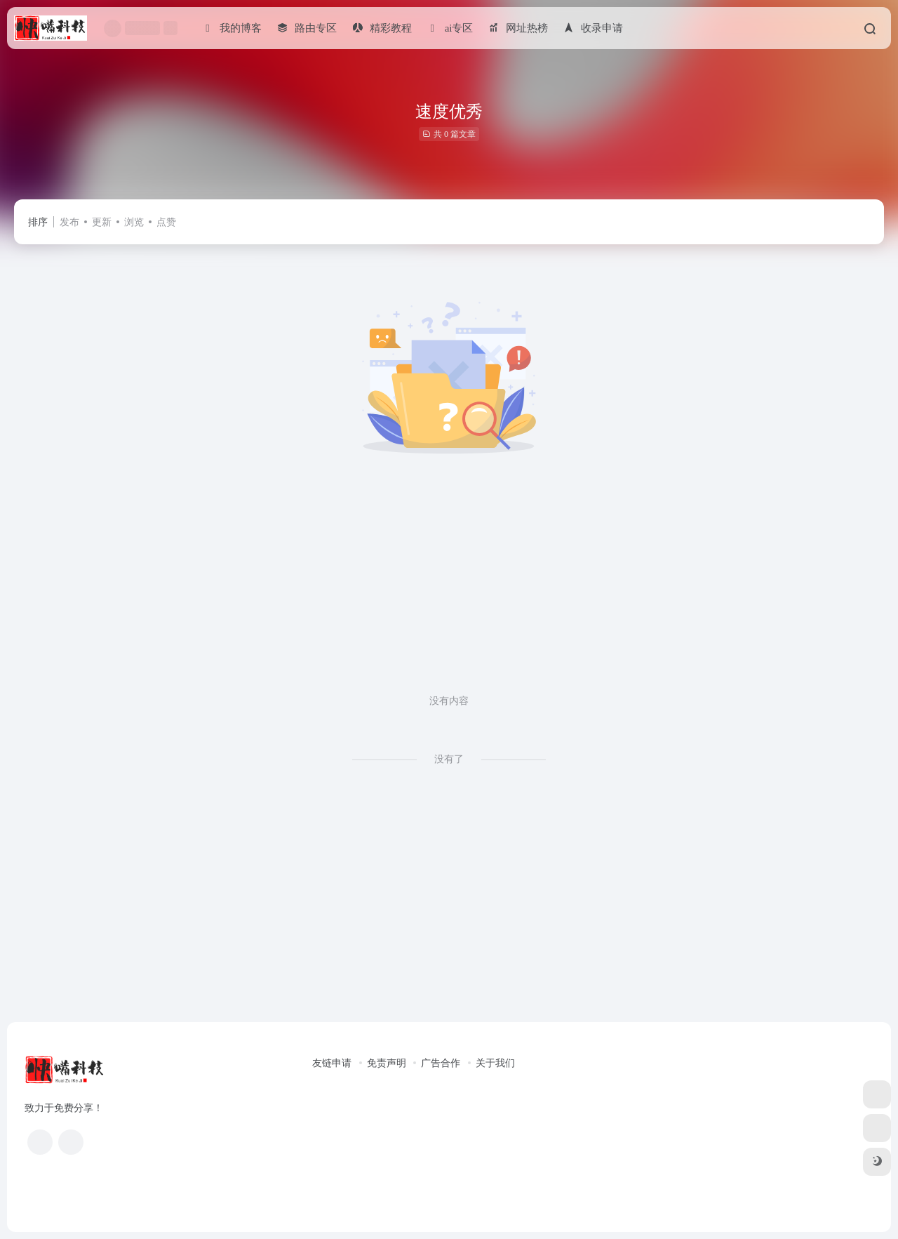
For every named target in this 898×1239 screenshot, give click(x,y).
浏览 (134, 222)
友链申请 (331, 1063)
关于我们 (495, 1063)
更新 (102, 222)
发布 (69, 222)
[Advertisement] (449, 588)
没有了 (449, 759)
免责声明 (386, 1063)
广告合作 (440, 1063)
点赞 (166, 222)
